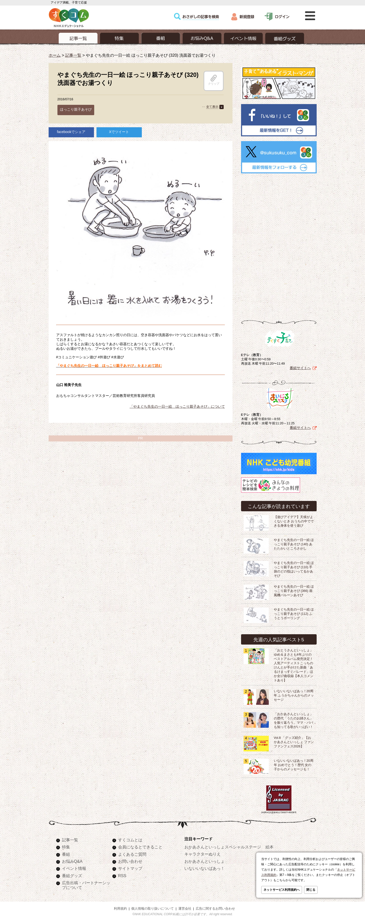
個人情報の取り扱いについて (152, 908)
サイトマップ (130, 868)
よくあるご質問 (132, 854)
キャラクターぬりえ (202, 854)
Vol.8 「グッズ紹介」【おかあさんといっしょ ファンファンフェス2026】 (294, 742)
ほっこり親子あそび (76, 109)
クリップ (213, 80)
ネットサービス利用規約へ (281, 890)
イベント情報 (74, 868)
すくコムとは (130, 840)
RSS (122, 875)
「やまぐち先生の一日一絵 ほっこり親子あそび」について (177, 406)
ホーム (55, 55)
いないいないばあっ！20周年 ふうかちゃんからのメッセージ (294, 695)
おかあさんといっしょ (204, 861)
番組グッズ (72, 875)
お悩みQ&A (72, 861)
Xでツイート (119, 132)
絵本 (270, 847)
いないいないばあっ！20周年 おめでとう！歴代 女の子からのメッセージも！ (293, 765)
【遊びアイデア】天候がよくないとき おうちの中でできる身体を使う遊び (294, 521)
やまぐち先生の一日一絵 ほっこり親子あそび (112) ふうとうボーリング (294, 614)
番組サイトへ (300, 368)
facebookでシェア (71, 132)
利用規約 (120, 908)
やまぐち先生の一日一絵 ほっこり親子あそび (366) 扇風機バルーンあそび (294, 591)
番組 (66, 854)
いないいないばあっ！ (204, 868)
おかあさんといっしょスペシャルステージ (222, 847)
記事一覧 (73, 55)
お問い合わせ (130, 861)
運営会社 (184, 908)
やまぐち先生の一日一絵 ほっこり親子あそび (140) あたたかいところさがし (294, 544)
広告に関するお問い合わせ (215, 908)
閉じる (310, 890)
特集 (66, 847)
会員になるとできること (140, 847)
